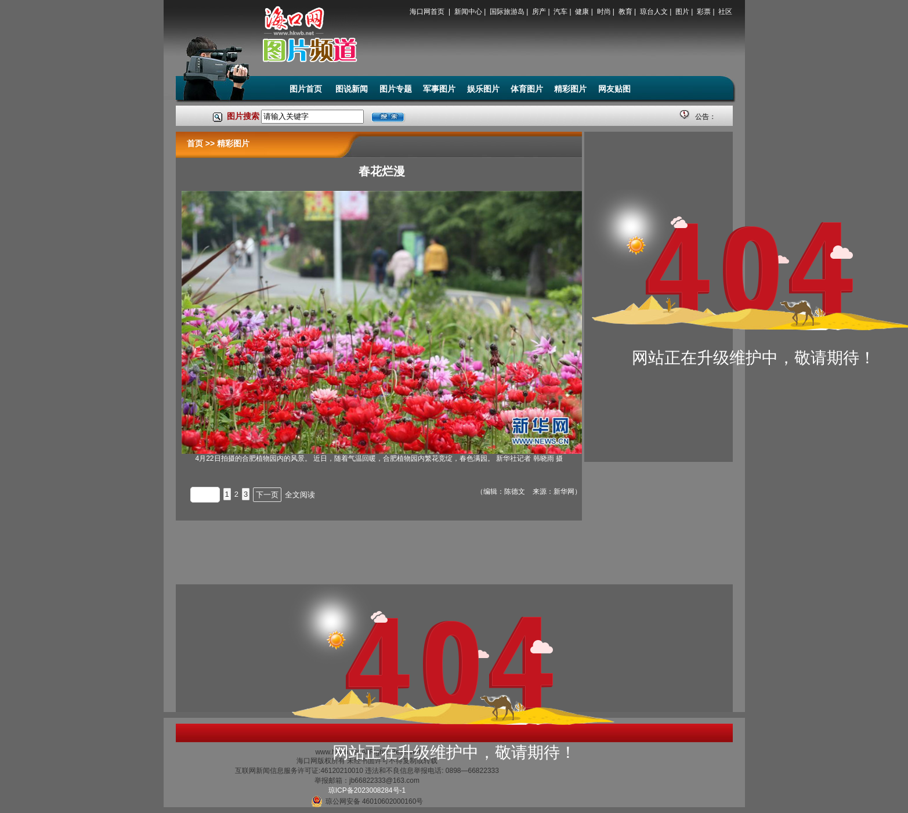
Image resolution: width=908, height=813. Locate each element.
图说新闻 (351, 88)
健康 (582, 12)
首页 (195, 143)
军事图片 (439, 88)
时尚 (604, 12)
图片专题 (395, 88)
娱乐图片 (483, 88)
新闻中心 (468, 12)
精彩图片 (570, 88)
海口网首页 (428, 12)
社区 (725, 12)
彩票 (704, 12)
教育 (625, 12)
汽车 (560, 12)
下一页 (267, 494)
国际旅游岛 (507, 12)
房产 (539, 12)
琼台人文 (654, 12)
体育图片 (527, 88)
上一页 (205, 494)
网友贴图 (614, 88)
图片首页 (307, 88)
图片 (682, 12)
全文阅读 (300, 494)
